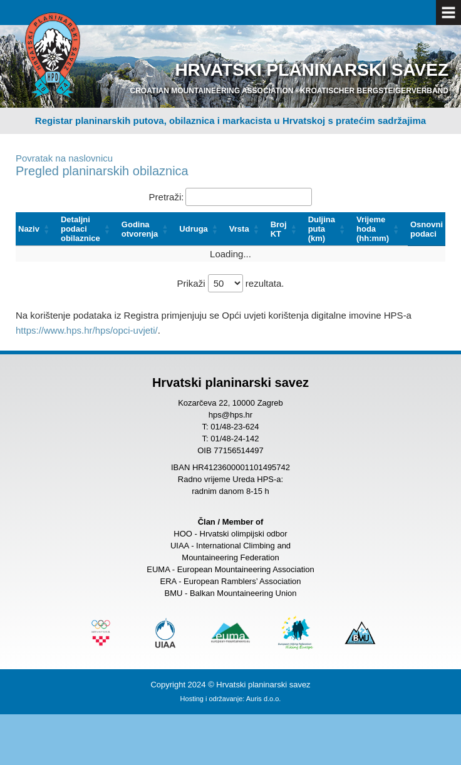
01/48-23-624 (234, 426)
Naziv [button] (28, 229)
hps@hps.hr (230, 414)
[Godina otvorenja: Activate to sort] (148, 229)
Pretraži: (166, 197)
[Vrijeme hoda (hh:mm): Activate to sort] (381, 229)
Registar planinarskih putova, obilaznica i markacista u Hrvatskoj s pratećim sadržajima (230, 120)
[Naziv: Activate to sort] (37, 229)
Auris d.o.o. (263, 698)
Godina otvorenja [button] (140, 229)
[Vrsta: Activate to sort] (247, 229)
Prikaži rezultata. (230, 283)
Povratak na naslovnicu (64, 158)
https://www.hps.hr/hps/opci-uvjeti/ (87, 330)
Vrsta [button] (239, 229)
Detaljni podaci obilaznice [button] (80, 229)
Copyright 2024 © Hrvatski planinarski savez (230, 684)
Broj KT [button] (279, 229)
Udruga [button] (193, 229)
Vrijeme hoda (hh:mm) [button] (372, 229)
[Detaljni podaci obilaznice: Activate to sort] (88, 229)
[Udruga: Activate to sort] (202, 229)
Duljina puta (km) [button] (321, 229)
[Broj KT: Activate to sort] (287, 229)
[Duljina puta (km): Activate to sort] (330, 229)
